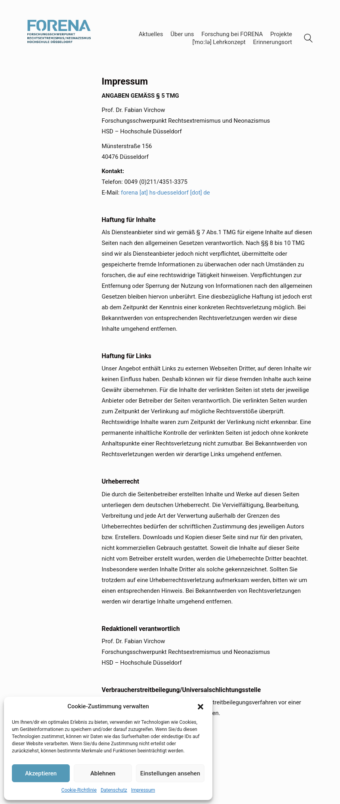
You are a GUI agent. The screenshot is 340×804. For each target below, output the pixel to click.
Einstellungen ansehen (170, 773)
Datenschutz (114, 790)
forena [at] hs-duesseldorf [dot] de (165, 192)
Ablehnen (102, 773)
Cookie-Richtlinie (79, 790)
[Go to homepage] (59, 38)
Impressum (143, 790)
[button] (200, 707)
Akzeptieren (41, 773)
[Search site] (308, 39)
